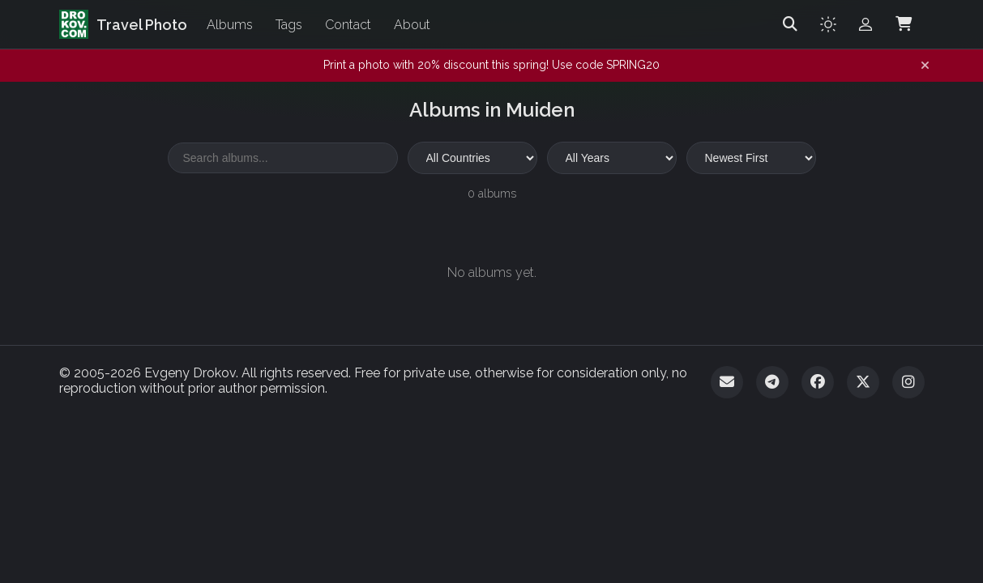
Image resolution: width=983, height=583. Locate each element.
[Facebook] (817, 382)
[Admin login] (865, 24)
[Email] (727, 382)
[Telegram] (772, 382)
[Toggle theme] (828, 24)
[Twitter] (863, 382)
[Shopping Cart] (903, 24)
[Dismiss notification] (925, 65)
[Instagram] (908, 382)
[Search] (790, 24)
